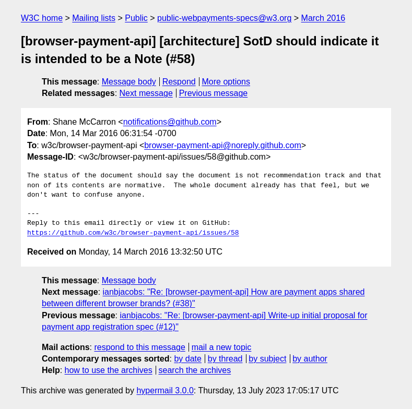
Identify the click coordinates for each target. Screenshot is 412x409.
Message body (129, 81)
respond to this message (139, 347)
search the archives (195, 370)
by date (187, 358)
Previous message (213, 93)
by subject (267, 358)
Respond (179, 81)
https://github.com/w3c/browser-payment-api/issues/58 (133, 233)
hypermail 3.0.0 (164, 390)
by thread (225, 358)
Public (136, 18)
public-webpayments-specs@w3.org (224, 18)
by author (309, 358)
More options (226, 81)
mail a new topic (222, 347)
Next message (146, 93)
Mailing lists (93, 18)
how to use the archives (108, 370)
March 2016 (323, 18)
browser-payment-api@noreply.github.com (222, 145)
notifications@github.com (170, 121)
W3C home (42, 18)
